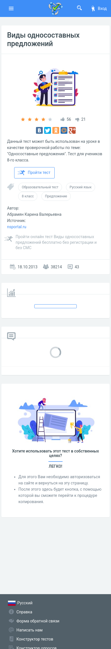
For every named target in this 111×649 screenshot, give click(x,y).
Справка (24, 612)
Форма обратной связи (37, 621)
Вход (98, 8)
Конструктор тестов (34, 639)
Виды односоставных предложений (43, 39)
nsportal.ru (16, 227)
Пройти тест (34, 172)
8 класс (28, 196)
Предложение (56, 196)
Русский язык (81, 187)
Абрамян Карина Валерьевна (34, 214)
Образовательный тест (40, 187)
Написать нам (29, 630)
